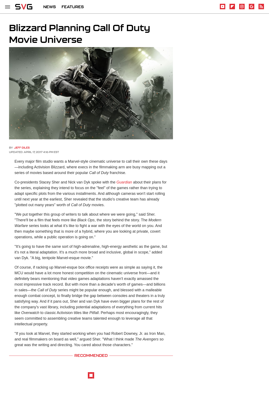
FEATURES (73, 6)
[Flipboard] (232, 8)
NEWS (49, 6)
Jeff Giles (22, 147)
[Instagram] (242, 8)
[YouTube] (222, 8)
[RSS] (261, 8)
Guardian (124, 182)
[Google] (251, 8)
